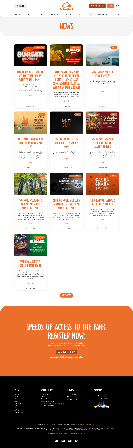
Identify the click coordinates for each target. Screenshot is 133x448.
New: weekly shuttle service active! (102, 74)
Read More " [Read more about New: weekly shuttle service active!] (102, 91)
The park (17, 399)
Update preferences (47, 405)
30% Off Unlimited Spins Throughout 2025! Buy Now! (66, 143)
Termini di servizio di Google (87, 424)
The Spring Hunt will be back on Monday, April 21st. (30, 143)
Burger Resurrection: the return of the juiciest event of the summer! (30, 76)
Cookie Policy (45, 397)
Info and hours (21, 410)
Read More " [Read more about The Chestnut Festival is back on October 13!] (102, 220)
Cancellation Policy (47, 401)
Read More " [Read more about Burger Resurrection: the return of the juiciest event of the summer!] (30, 95)
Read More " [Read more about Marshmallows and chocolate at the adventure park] (102, 162)
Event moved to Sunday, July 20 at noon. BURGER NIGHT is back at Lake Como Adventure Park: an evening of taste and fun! (66, 80)
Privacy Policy (46, 394)
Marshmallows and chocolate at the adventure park (102, 143)
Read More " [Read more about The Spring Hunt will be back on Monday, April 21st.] (30, 162)
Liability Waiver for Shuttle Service (52, 403)
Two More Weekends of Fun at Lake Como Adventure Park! (30, 204)
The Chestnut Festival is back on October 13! (102, 202)
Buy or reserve (19, 412)
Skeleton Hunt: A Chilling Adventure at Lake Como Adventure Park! (66, 204)
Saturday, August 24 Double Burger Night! (30, 264)
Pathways (18, 394)
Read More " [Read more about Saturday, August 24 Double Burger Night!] (30, 283)
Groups (18, 401)
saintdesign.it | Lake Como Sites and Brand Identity (70, 433)
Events (18, 403)
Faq (16, 406)
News (16, 408)
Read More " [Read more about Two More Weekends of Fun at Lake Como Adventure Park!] (30, 224)
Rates (16, 397)
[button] (66, 295)
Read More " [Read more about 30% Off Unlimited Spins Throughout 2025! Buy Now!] (66, 158)
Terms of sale (45, 399)
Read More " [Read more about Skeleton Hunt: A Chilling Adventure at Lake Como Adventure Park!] (66, 224)
